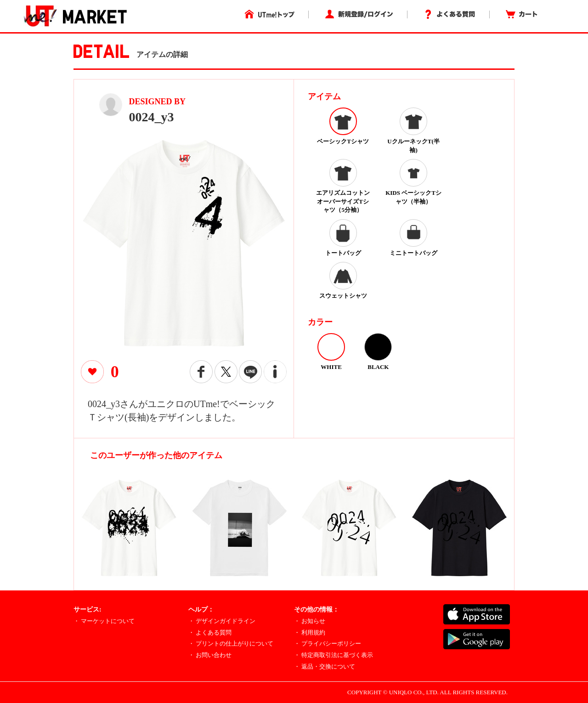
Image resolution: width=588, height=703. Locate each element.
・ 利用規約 (309, 632)
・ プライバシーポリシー (327, 643)
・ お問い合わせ (210, 655)
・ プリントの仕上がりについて (230, 643)
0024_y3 (151, 117)
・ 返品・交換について (324, 666)
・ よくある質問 (210, 632)
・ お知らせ (309, 621)
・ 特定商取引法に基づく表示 (333, 655)
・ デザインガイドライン (221, 621)
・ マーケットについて (104, 621)
